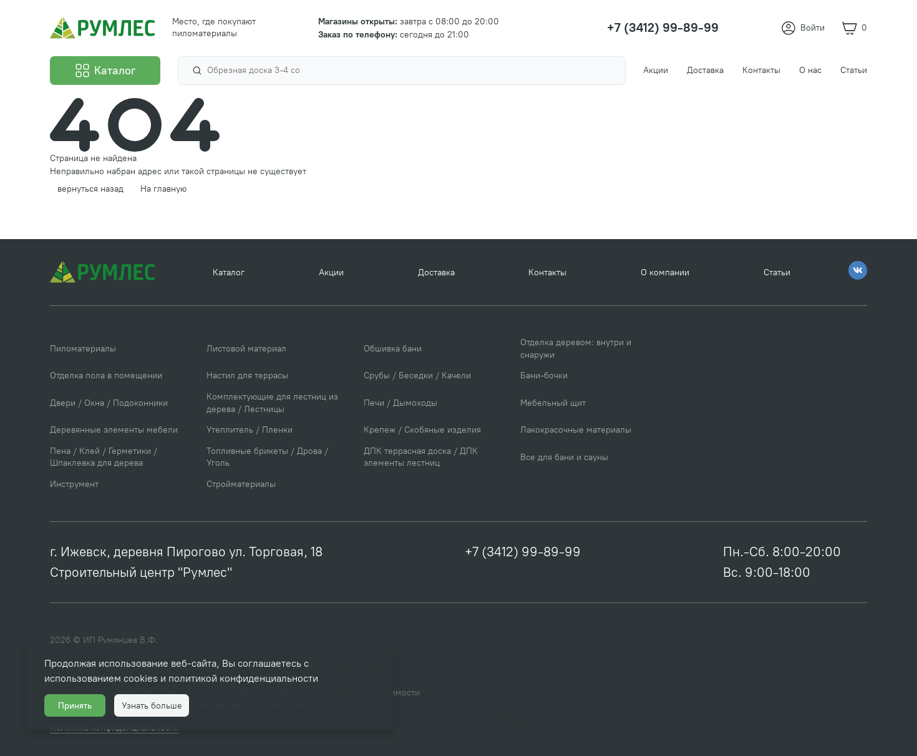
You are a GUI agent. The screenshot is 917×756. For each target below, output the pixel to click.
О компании (665, 272)
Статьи (777, 272)
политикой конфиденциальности (243, 678)
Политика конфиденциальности (532, 719)
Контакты (547, 272)
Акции (331, 272)
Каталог (229, 272)
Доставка (436, 272)
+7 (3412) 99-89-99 (523, 551)
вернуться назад (90, 189)
